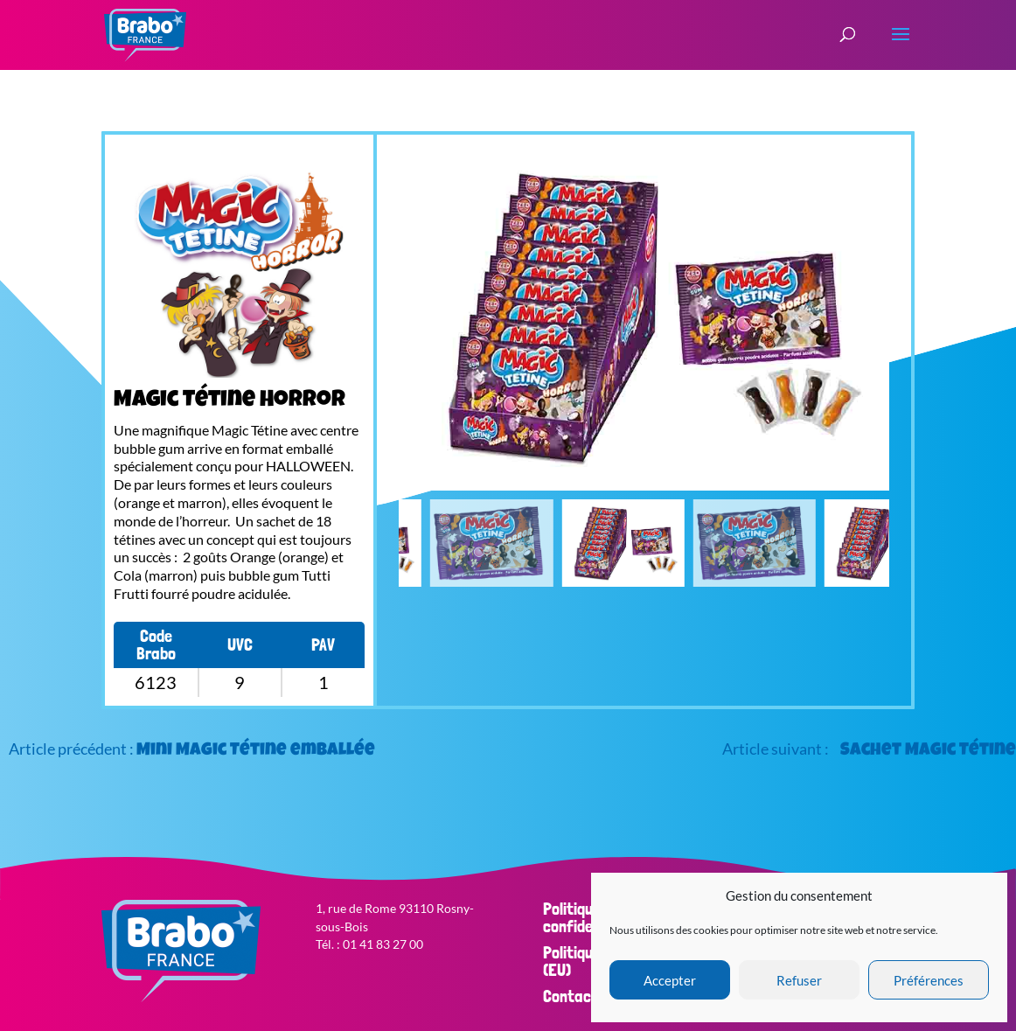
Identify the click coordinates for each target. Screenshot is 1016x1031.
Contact (570, 996)
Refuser (799, 980)
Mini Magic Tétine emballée (255, 751)
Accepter (670, 980)
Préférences (929, 980)
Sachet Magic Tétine (928, 751)
